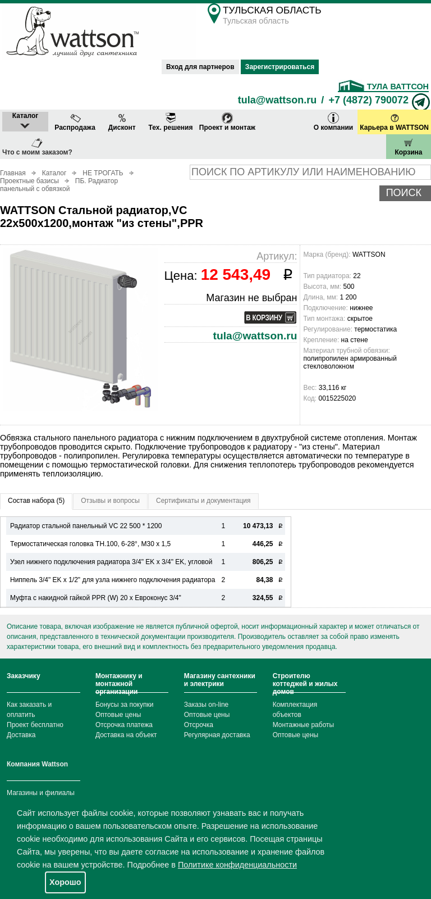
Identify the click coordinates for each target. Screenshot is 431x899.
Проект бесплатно (35, 725)
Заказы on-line (206, 705)
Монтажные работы (303, 725)
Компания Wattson (37, 764)
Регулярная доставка (217, 735)
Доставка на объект (126, 735)
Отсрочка (198, 725)
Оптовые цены (118, 715)
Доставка (21, 735)
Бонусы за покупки (124, 705)
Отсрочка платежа (124, 725)
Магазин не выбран (251, 297)
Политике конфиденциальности (237, 864)
